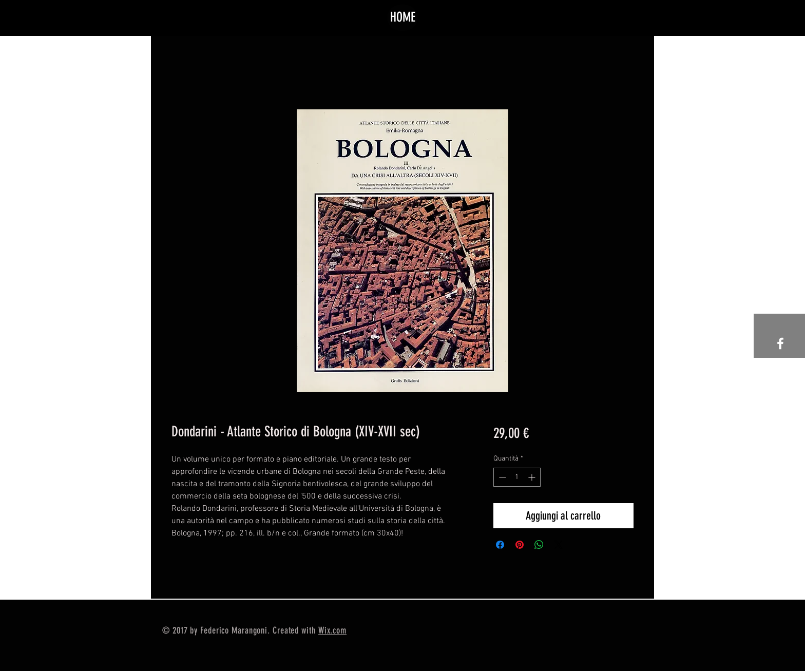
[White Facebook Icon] (780, 343)
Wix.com (332, 630)
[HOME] (402, 18)
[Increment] (532, 477)
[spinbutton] (517, 477)
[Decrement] (501, 477)
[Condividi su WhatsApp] (539, 545)
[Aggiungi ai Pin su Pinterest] (519, 545)
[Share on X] (558, 545)
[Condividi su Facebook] (500, 545)
